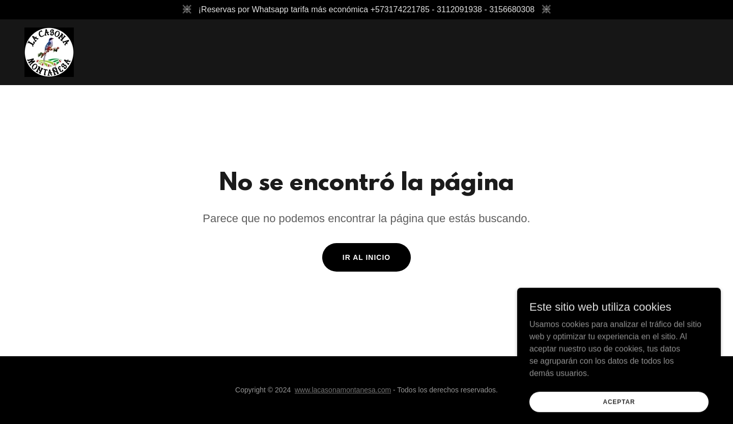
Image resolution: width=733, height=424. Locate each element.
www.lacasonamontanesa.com (343, 390)
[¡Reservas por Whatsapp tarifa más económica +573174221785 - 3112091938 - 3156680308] (366, 9)
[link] (49, 51)
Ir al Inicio (366, 257)
